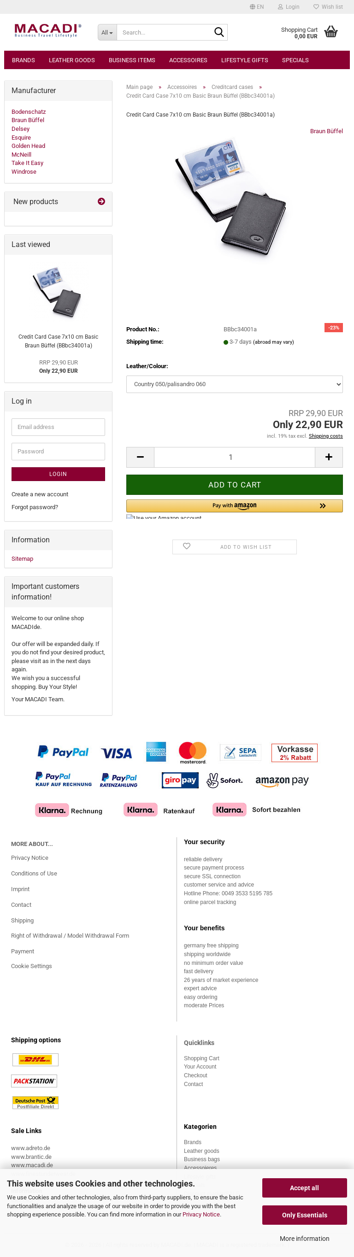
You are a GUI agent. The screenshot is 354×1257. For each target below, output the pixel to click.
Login (58, 474)
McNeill (21, 154)
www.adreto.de (30, 1148)
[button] (257, 7)
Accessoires (188, 60)
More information (305, 1238)
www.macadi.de (32, 1165)
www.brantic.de (31, 1156)
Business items (132, 60)
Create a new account (40, 494)
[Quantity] (234, 457)
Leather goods (72, 60)
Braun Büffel (326, 131)
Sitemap (22, 558)
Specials (295, 60)
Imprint (20, 889)
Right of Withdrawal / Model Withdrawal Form (70, 935)
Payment (22, 951)
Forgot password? (35, 507)
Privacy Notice (201, 1214)
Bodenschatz (29, 111)
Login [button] (289, 7)
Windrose (24, 171)
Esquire (21, 137)
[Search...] (107, 32)
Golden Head (28, 145)
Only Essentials (304, 1215)
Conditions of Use (34, 873)
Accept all (304, 1188)
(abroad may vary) (273, 342)
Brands (23, 60)
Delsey (21, 128)
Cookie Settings (31, 966)
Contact (21, 904)
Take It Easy (27, 162)
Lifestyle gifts (244, 60)
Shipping (22, 920)
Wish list (328, 7)
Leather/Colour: (147, 366)
